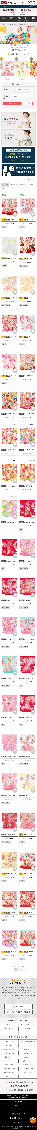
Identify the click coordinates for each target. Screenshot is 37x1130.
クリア (27, 104)
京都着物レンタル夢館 (24, 1126)
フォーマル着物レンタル (27, 1024)
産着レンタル (6, 24)
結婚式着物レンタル (9, 1028)
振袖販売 (27, 1028)
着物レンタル (9, 1024)
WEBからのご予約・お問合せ (18, 1012)
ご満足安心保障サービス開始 (18, 12)
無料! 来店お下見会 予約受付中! (18, 14)
